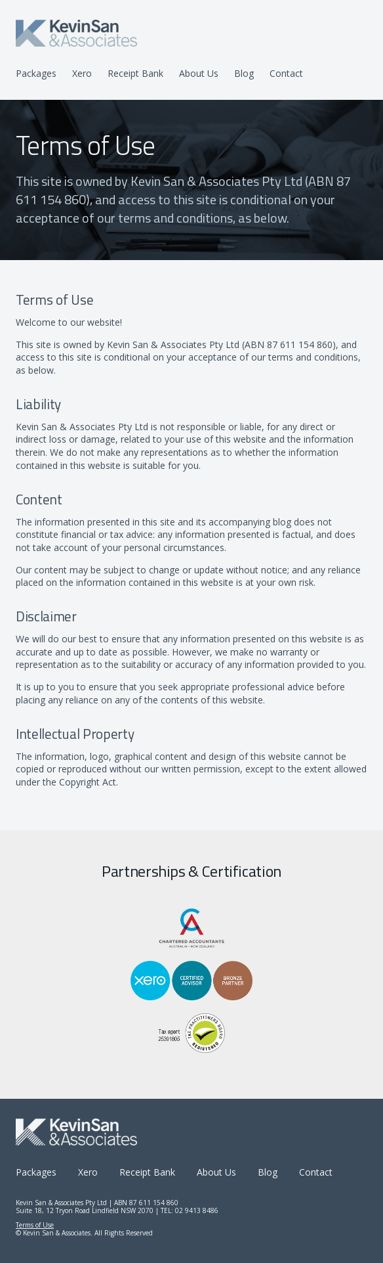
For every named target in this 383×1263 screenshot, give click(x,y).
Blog (244, 73)
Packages (36, 73)
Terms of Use (35, 1225)
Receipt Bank (135, 73)
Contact (286, 73)
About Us (198, 73)
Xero (82, 73)
